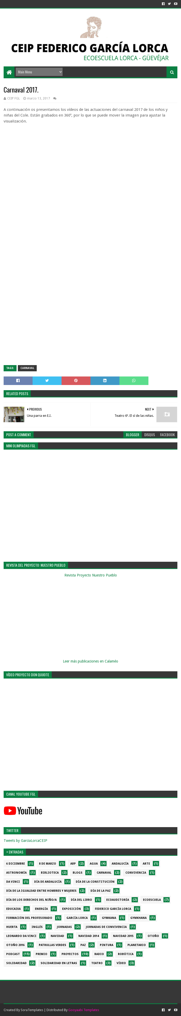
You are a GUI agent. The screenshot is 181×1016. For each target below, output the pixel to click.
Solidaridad (16, 963)
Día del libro (81, 900)
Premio (41, 954)
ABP (73, 863)
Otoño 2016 (15, 945)
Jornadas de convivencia (106, 927)
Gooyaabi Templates (83, 1010)
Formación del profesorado (29, 918)
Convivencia (135, 872)
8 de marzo (47, 863)
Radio (99, 954)
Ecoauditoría (117, 900)
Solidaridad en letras (59, 963)
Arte (146, 863)
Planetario (136, 945)
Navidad (57, 936)
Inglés (37, 927)
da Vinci (13, 881)
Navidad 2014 (88, 936)
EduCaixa (13, 909)
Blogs (77, 872)
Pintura (106, 945)
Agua (94, 863)
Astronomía (16, 872)
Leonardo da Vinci (21, 936)
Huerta (11, 927)
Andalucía (120, 863)
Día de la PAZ (100, 890)
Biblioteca (50, 872)
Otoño (153, 936)
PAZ (83, 945)
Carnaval (27, 368)
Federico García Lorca (113, 909)
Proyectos (70, 954)
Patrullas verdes (52, 945)
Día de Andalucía (48, 881)
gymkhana (138, 918)
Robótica (125, 954)
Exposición (71, 909)
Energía (41, 909)
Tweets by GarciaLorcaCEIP (25, 840)
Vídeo (121, 963)
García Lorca (77, 918)
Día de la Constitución (95, 881)
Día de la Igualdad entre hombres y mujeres (41, 890)
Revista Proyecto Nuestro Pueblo (90, 575)
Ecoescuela (152, 900)
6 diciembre (15, 863)
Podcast (13, 954)
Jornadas (64, 927)
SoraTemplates (32, 1010)
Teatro (97, 963)
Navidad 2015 (123, 936)
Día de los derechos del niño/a (31, 900)
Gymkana (109, 918)
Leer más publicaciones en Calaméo (90, 661)
